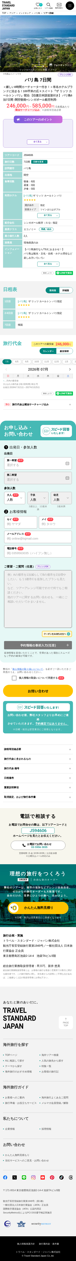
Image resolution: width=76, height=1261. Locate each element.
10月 (36, 361)
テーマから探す (13, 1066)
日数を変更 (38, 161)
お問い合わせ (38, 690)
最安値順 (64, 351)
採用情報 (46, 1129)
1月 (66, 361)
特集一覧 (46, 1066)
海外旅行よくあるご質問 (55, 1097)
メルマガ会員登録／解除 (55, 1103)
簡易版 (52, 290)
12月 (56, 361)
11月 (46, 361)
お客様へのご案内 (15, 1097)
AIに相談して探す (14, 1060)
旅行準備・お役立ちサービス (21, 1103)
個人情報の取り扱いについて (27, 669)
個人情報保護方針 (26, 1244)
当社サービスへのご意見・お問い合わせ (27, 1160)
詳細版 (65, 290)
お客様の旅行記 (50, 1071)
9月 (27, 361)
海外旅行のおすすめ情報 (18, 1071)
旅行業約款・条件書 (49, 1244)
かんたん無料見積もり (17, 1155)
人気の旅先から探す (52, 1060)
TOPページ (11, 1055)
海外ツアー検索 (50, 1055)
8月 (17, 361)
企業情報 (10, 1129)
